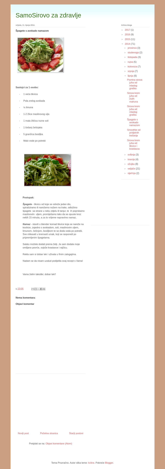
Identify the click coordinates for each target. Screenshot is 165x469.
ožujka (131, 164)
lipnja (131, 76)
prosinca (132, 48)
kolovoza (133, 66)
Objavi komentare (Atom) (59, 443)
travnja (131, 159)
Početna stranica (49, 433)
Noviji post (23, 433)
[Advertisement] (50, 401)
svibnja (132, 154)
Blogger (109, 463)
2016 (128, 34)
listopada (133, 57)
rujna (131, 62)
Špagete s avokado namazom (133, 122)
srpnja (131, 71)
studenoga (133, 52)
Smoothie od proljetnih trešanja (133, 133)
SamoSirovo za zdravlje (48, 15)
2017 (128, 30)
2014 (128, 44)
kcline (91, 463)
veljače (132, 168)
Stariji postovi (76, 433)
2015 (128, 39)
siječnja (132, 173)
